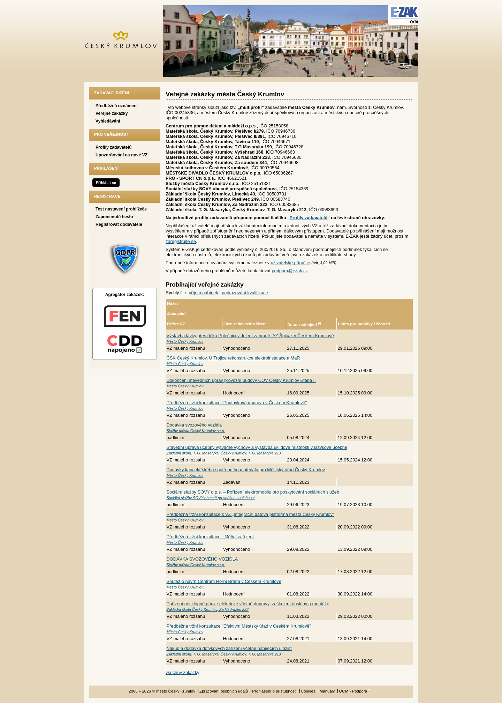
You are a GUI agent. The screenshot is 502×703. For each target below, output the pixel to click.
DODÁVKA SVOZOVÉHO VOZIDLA (202, 559)
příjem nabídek (203, 292)
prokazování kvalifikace (245, 292)
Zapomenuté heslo (114, 216)
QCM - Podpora (353, 691)
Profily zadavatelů (113, 147)
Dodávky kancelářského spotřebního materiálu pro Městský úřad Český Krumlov (246, 469)
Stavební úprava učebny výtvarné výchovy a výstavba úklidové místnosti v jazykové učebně (257, 447)
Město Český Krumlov (185, 341)
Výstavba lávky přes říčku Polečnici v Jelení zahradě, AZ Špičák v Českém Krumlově (250, 335)
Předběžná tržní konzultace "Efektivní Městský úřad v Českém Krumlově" (239, 626)
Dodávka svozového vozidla (194, 425)
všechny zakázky (182, 672)
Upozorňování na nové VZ (121, 155)
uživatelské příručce (290, 262)
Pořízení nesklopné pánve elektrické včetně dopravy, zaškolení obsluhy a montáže (248, 603)
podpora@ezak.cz (289, 270)
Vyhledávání (108, 121)
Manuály (327, 691)
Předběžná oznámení (117, 105)
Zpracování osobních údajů (223, 691)
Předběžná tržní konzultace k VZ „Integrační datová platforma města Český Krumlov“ (250, 514)
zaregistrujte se (181, 241)
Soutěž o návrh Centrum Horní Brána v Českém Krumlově (224, 581)
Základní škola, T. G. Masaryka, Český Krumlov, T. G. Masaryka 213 (224, 453)
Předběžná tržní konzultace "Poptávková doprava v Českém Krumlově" (237, 402)
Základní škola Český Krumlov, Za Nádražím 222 (208, 609)
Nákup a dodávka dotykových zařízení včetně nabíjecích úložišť (229, 648)
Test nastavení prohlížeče (121, 209)
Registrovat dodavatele (119, 224)
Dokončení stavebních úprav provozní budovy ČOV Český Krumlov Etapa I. (241, 380)
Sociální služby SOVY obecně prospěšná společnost (211, 498)
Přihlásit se (106, 182)
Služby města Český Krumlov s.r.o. (196, 431)
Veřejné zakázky (112, 113)
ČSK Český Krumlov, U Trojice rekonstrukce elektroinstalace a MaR (233, 358)
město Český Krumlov (125, 41)
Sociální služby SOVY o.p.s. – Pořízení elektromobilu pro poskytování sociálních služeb (253, 492)
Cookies (308, 691)
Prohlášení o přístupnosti (274, 691)
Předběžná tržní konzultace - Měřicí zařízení (210, 536)
